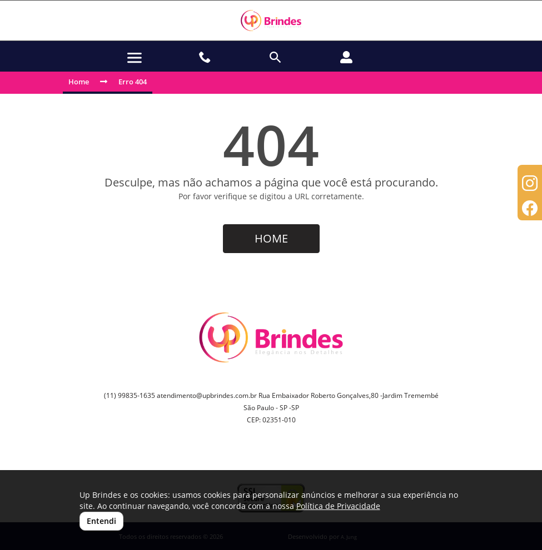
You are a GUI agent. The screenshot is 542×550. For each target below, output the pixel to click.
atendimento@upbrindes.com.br (207, 395)
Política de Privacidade (338, 506)
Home (78, 82)
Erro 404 (132, 82)
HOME (271, 238)
